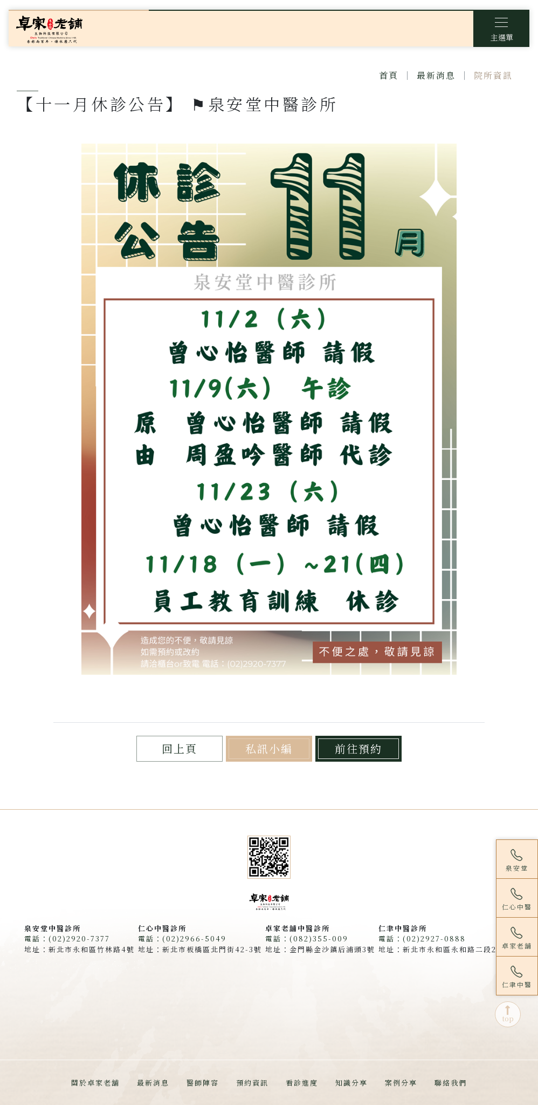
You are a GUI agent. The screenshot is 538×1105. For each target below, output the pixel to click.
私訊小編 (269, 748)
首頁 (388, 75)
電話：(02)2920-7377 (67, 938)
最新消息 (436, 75)
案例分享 (401, 1082)
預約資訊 (252, 1082)
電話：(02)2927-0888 (422, 938)
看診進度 (302, 1082)
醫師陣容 (203, 1082)
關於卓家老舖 (95, 1082)
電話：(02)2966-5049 (182, 938)
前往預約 (358, 748)
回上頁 (179, 748)
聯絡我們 (450, 1082)
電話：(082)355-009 (306, 938)
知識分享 (351, 1082)
